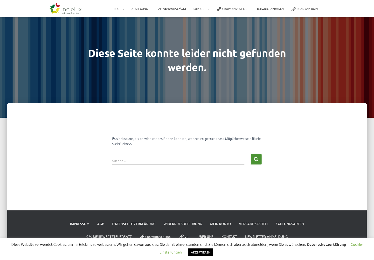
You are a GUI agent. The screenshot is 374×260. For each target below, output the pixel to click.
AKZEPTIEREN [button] (200, 252)
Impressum (79, 223)
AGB (100, 223)
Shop (119, 9)
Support (201, 9)
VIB (184, 236)
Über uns (205, 236)
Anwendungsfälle (172, 8)
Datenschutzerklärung (134, 223)
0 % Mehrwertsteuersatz (109, 236)
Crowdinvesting (231, 9)
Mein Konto (220, 223)
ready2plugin (306, 9)
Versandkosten (253, 223)
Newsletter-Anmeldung (266, 236)
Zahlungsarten (290, 223)
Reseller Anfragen (269, 8)
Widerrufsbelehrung (183, 223)
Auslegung (141, 9)
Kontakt (229, 236)
